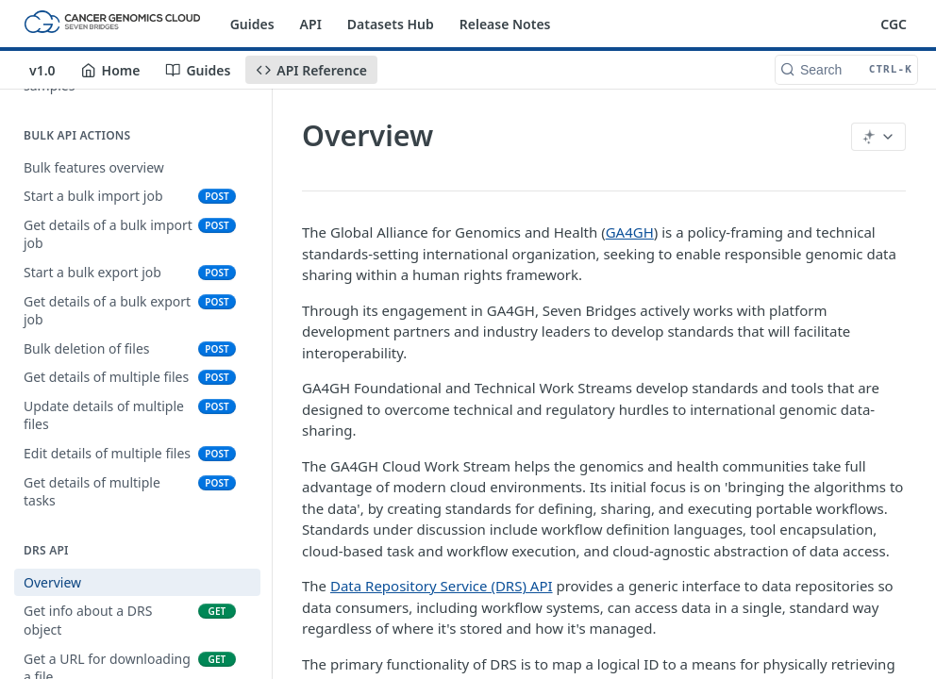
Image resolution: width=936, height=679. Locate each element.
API (311, 24)
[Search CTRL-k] (846, 70)
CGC (893, 24)
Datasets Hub (390, 24)
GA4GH (630, 232)
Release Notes (505, 24)
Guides (252, 24)
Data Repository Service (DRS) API (441, 585)
